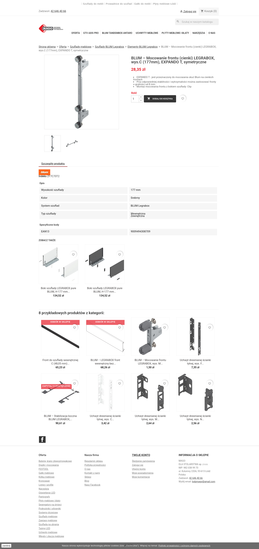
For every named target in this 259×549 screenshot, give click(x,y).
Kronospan (44, 481)
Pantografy (44, 496)
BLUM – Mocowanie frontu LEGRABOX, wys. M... (150, 362)
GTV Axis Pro (91, 33)
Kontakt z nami (92, 473)
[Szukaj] (197, 22)
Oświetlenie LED (47, 492)
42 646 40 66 (58, 11)
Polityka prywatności (95, 465)
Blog (87, 481)
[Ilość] (135, 98)
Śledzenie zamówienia (143, 461)
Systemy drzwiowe (48, 512)
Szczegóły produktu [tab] (53, 163)
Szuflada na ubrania (49, 524)
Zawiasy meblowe (48, 520)
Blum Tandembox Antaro (117, 33)
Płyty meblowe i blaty (175, 33)
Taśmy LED (44, 528)
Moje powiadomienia (142, 473)
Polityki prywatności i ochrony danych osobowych (184, 545)
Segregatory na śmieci (50, 504)
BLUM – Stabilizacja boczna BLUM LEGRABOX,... (60, 417)
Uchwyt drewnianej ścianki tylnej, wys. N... (195, 417)
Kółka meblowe (46, 477)
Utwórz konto (139, 469)
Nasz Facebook (92, 485)
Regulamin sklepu (94, 461)
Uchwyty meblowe (147, 33)
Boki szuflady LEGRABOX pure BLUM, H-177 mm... (58, 290)
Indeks (43, 176)
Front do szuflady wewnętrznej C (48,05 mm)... (60, 362)
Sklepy (88, 477)
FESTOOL (43, 469)
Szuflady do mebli (93, 3)
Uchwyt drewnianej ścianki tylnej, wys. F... (195, 362)
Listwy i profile (46, 485)
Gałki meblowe (46, 473)
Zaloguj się (137, 465)
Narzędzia (198, 33)
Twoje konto (141, 455)
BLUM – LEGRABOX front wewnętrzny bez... (105, 362)
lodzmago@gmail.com (203, 481)
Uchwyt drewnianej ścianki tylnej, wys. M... (150, 417)
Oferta (75, 33)
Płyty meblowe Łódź (165, 3)
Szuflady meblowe (48, 516)
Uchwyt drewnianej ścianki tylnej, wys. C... (105, 417)
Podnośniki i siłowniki (50, 508)
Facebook (42, 439)
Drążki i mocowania (49, 465)
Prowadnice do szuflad (119, 3)
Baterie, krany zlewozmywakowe (55, 461)
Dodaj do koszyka (160, 98)
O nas (211, 33)
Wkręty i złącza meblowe (51, 536)
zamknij (6, 545)
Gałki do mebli (142, 3)
